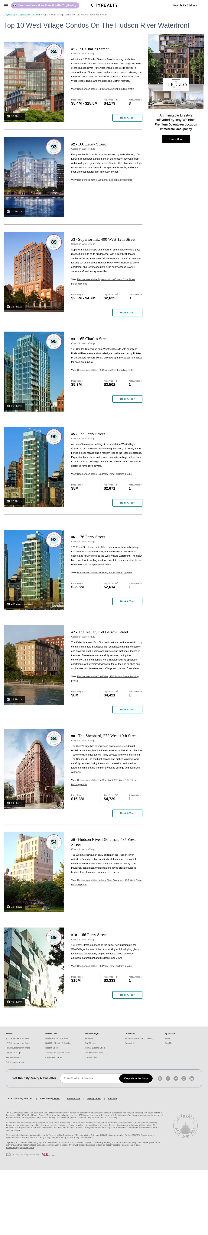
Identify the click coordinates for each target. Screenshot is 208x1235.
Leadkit (56, 1098)
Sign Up (168, 1043)
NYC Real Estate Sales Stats (58, 1043)
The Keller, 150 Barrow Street (103, 632)
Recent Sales (51, 1048)
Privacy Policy (94, 1098)
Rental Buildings (13, 1057)
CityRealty (11, 14)
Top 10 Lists (90, 1043)
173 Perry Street (91, 433)
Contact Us (130, 1043)
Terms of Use (73, 1098)
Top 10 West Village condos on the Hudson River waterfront (75, 14)
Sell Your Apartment (15, 1062)
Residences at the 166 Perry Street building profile (104, 966)
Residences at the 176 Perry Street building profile (104, 572)
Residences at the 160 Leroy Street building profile (104, 179)
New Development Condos (18, 1048)
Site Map (112, 1098)
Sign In (167, 1038)
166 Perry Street (93, 934)
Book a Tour (127, 117)
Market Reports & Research (58, 1038)
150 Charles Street (93, 48)
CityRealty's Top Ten (30, 14)
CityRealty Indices (53, 1057)
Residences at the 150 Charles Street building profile (106, 89)
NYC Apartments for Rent (17, 1043)
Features (89, 1038)
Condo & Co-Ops (13, 1053)
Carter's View (91, 1057)
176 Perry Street (91, 536)
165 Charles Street (93, 338)
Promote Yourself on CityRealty (139, 1038)
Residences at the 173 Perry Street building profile (104, 474)
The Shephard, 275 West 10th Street (108, 735)
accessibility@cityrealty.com (20, 1147)
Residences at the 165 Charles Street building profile (106, 370)
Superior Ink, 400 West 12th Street (106, 239)
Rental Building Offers (95, 1048)
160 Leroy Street (92, 144)
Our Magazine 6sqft (94, 1053)
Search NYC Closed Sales (57, 1053)
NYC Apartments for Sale (17, 1038)
